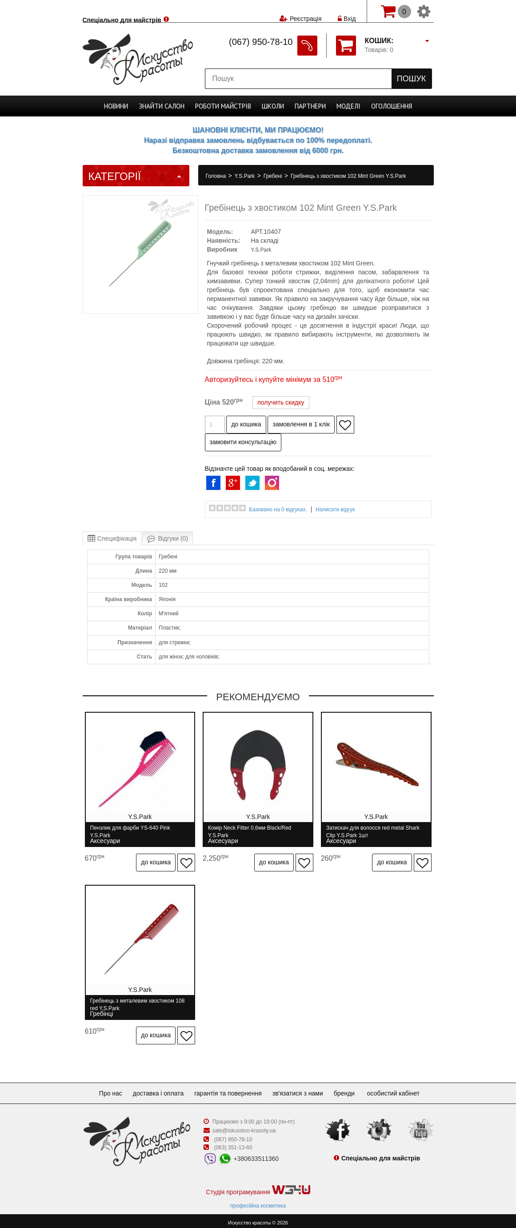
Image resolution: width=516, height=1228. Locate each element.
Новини (116, 106)
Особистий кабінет (402, 1089)
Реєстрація (305, 11)
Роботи (223, 106)
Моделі (348, 106)
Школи (273, 106)
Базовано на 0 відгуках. (278, 509)
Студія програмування (258, 1186)
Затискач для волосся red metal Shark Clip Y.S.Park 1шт (374, 832)
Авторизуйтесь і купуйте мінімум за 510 (273, 379)
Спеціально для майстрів (122, 10)
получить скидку (280, 402)
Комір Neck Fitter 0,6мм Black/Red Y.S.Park (250, 832)
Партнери (310, 106)
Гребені (274, 176)
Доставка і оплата (154, 1089)
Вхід (347, 11)
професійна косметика (258, 1202)
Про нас (103, 1089)
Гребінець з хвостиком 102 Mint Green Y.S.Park (348, 176)
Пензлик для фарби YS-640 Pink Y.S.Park (130, 832)
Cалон (161, 106)
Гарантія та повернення (228, 1089)
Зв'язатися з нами (301, 1089)
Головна (217, 176)
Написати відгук (335, 509)
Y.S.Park (245, 176)
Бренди (351, 1089)
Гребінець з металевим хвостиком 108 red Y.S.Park (137, 1003)
